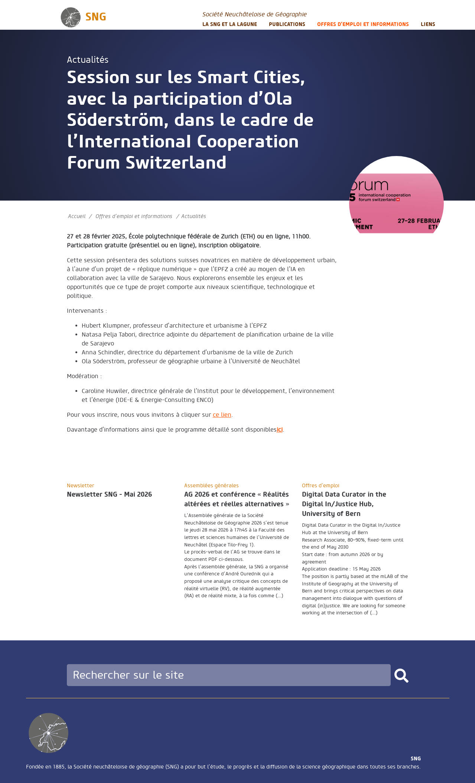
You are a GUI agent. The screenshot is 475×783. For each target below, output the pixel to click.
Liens (428, 24)
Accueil (76, 216)
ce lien (222, 415)
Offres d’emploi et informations (363, 24)
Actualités (87, 60)
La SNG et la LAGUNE (229, 24)
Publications (287, 24)
